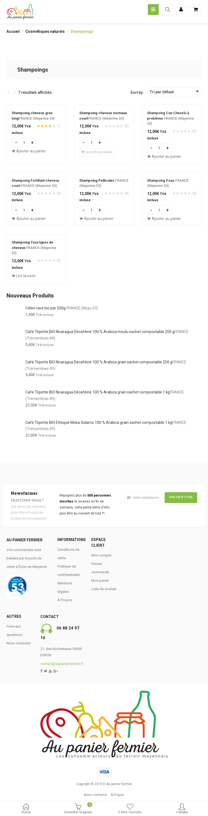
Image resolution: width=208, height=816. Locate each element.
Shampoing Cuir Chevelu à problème (170, 118)
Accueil (13, 31)
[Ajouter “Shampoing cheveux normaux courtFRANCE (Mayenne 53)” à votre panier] (96, 152)
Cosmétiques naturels (45, 31)
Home (26, 809)
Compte (182, 809)
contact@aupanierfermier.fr (61, 664)
